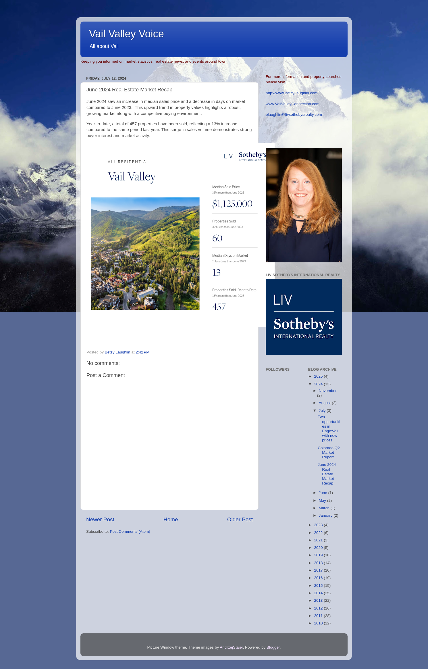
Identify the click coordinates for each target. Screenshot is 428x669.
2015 (319, 585)
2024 (319, 384)
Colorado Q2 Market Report (329, 452)
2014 (319, 593)
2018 (319, 563)
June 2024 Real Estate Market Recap (327, 473)
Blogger (273, 647)
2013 (319, 600)
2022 (319, 532)
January (326, 515)
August (325, 403)
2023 (319, 525)
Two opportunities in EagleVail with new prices (329, 428)
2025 (319, 376)
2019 (319, 555)
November (328, 391)
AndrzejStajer (231, 647)
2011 (319, 616)
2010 (319, 623)
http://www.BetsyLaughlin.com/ (292, 93)
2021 (319, 540)
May (323, 500)
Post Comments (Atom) (130, 531)
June (323, 493)
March (325, 508)
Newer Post (100, 519)
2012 (319, 608)
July (323, 410)
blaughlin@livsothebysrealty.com (294, 114)
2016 (319, 578)
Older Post (240, 519)
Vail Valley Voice (126, 34)
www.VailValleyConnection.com (292, 104)
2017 (319, 570)
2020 (319, 547)
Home (170, 519)
